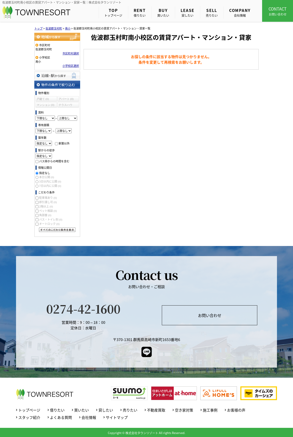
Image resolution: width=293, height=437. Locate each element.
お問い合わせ (277, 11)
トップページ (113, 12)
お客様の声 (236, 410)
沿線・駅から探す (57, 75)
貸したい (188, 12)
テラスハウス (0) (65, 105)
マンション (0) (45, 105)
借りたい (140, 12)
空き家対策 (184, 410)
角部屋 (45, 215)
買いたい (163, 12)
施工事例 (210, 410)
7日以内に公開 (50, 186)
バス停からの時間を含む (54, 161)
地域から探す (57, 37)
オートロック (49, 224)
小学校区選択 (70, 66)
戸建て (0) (43, 99)
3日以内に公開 (50, 181)
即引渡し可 (48, 202)
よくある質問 (61, 417)
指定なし (44, 173)
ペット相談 (48, 211)
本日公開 (46, 177)
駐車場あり (48, 198)
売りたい (212, 12)
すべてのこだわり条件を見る (57, 229)
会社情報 (240, 12)
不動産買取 (156, 410)
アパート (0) (66, 99)
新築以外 (64, 143)
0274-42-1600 (83, 308)
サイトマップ (117, 417)
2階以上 (46, 206)
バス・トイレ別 (50, 219)
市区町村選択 (70, 53)
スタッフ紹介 (29, 417)
